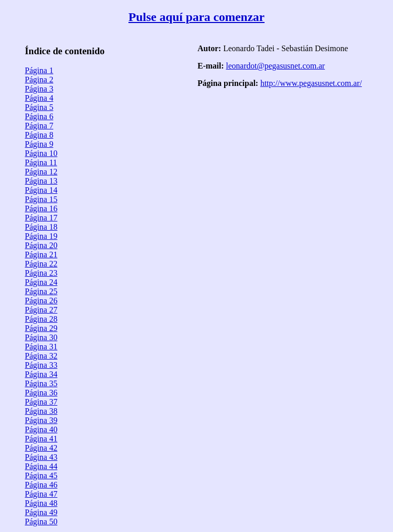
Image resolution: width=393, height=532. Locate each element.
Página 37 (41, 401)
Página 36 (41, 392)
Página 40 (41, 429)
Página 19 (41, 236)
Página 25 (41, 291)
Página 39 (41, 420)
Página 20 (41, 245)
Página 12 (41, 171)
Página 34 (41, 374)
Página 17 (41, 217)
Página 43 (41, 457)
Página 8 (39, 134)
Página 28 (41, 319)
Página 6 (39, 116)
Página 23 (41, 273)
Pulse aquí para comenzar (196, 17)
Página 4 (39, 98)
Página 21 (41, 254)
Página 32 (41, 355)
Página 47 (41, 494)
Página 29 (41, 328)
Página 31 (41, 346)
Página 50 (41, 521)
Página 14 (41, 190)
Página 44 (41, 466)
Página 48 (41, 503)
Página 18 (41, 227)
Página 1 (39, 70)
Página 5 (39, 107)
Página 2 (39, 79)
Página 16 (41, 208)
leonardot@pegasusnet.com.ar (275, 65)
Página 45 (41, 475)
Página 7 (39, 125)
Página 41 (41, 438)
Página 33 (41, 365)
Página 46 (41, 484)
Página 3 (39, 88)
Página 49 (41, 512)
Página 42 (41, 448)
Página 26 (41, 300)
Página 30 (41, 337)
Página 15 (41, 199)
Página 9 (39, 144)
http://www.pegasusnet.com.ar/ (311, 83)
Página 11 (41, 162)
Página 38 (41, 411)
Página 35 (41, 383)
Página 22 (41, 263)
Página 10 (41, 153)
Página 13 (41, 180)
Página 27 (41, 309)
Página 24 (41, 282)
